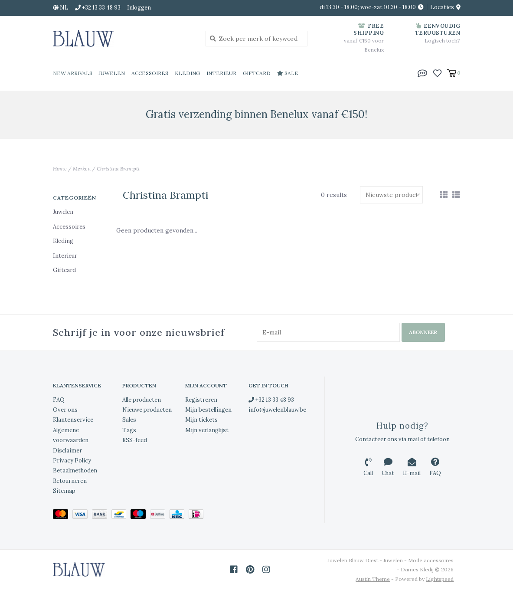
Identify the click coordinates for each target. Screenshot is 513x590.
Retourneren (70, 481)
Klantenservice (73, 419)
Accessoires (149, 73)
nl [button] (61, 7)
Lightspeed (440, 579)
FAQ (59, 399)
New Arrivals (72, 73)
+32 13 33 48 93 (271, 399)
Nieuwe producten (147, 409)
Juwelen (112, 73)
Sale (287, 73)
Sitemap (64, 491)
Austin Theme (373, 579)
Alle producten (141, 399)
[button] (422, 72)
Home (60, 168)
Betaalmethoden (75, 470)
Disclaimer (67, 450)
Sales (129, 419)
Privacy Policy (72, 460)
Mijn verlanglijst (207, 430)
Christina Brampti (118, 168)
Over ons (65, 409)
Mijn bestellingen (208, 409)
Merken (82, 168)
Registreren (201, 399)
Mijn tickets (201, 419)
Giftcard (257, 73)
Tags (129, 430)
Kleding (187, 73)
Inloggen (139, 7)
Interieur (221, 73)
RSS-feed (134, 440)
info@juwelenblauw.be (277, 409)
